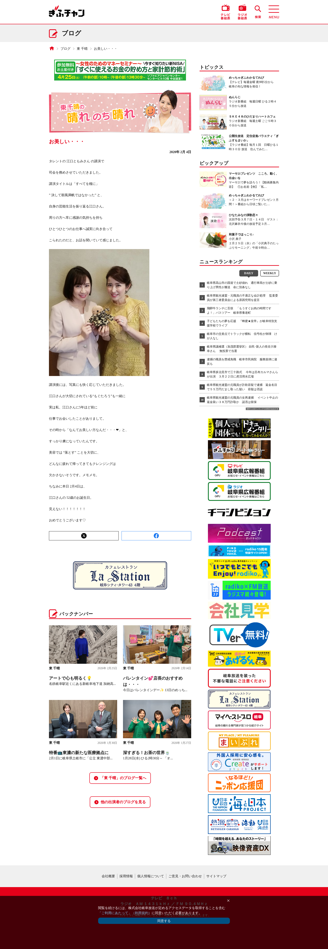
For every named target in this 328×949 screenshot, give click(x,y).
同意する (164, 921)
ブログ (65, 48)
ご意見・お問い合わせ (185, 876)
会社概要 (108, 876)
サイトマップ (216, 876)
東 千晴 (82, 48)
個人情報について (150, 876)
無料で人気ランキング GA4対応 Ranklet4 (261, 409)
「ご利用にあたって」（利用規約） (125, 913)
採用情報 (126, 876)
